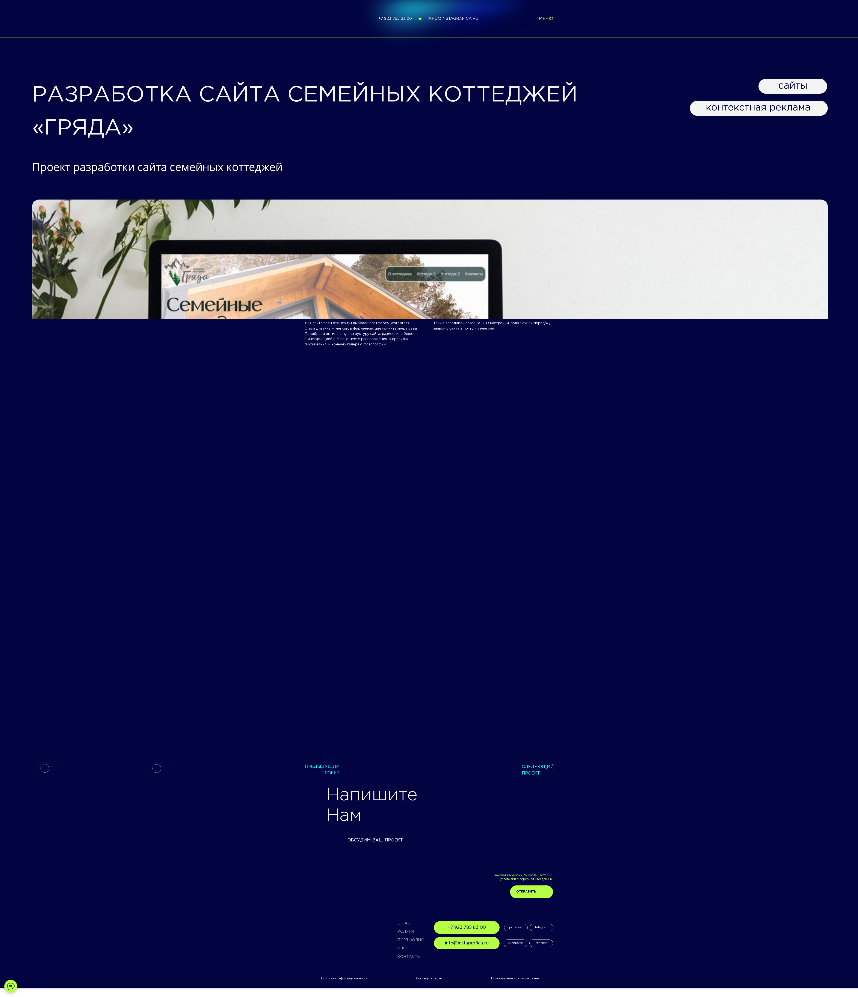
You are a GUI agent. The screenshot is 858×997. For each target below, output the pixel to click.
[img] (326, 18)
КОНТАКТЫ (409, 957)
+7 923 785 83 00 (395, 18)
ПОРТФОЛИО (410, 940)
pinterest (516, 927)
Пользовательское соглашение (515, 978)
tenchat (541, 943)
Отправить (526, 891)
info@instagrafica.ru (453, 18)
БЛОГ (403, 948)
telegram (541, 927)
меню (546, 19)
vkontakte (515, 943)
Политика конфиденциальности (343, 978)
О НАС (404, 923)
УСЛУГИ (405, 931)
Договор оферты (429, 978)
